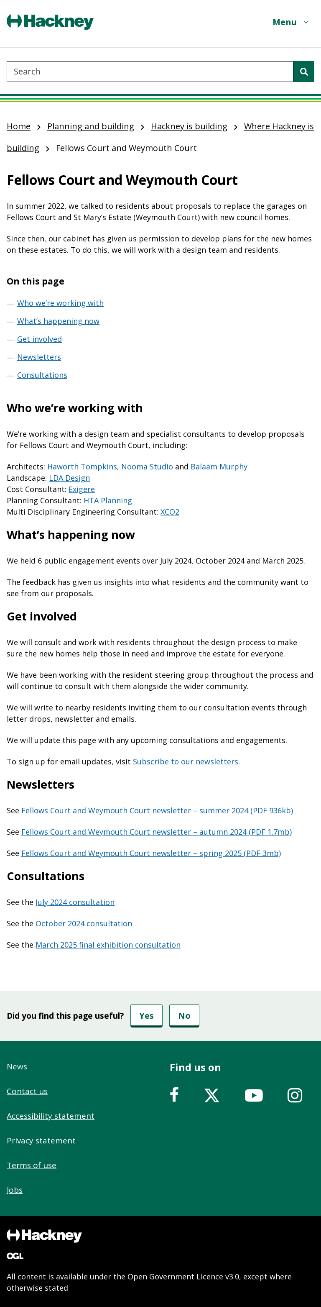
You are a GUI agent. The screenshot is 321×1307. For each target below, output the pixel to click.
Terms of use (31, 1165)
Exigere (82, 489)
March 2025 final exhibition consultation (108, 945)
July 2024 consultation (75, 902)
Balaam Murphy (219, 466)
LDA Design (69, 478)
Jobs (15, 1189)
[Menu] (291, 22)
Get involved (39, 339)
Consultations (42, 375)
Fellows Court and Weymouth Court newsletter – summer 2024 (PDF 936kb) (157, 810)
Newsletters (39, 357)
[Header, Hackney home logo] (50, 22)
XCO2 (169, 512)
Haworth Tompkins (82, 466)
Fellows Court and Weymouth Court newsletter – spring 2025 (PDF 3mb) (151, 853)
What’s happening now (58, 321)
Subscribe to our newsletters (185, 761)
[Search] (303, 71)
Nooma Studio (147, 466)
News (17, 1066)
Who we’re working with (60, 303)
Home (19, 126)
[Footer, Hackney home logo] (44, 1236)
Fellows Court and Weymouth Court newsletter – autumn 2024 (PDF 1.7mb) (156, 832)
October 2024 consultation (84, 923)
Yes (146, 1015)
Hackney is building (189, 126)
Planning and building (90, 126)
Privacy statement (41, 1140)
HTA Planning (108, 500)
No (184, 1015)
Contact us (27, 1091)
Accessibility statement (50, 1115)
